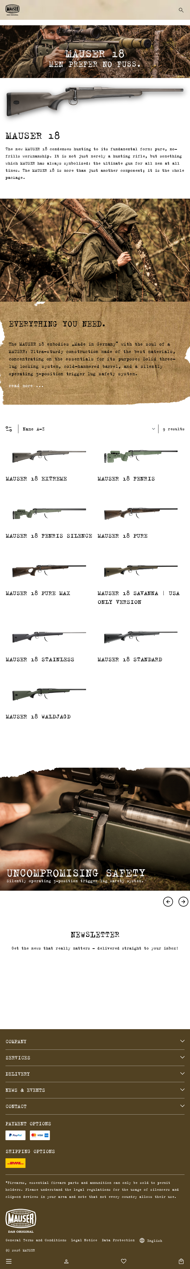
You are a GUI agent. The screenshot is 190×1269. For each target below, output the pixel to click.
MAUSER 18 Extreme (36, 478)
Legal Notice (84, 1240)
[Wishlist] (123, 1261)
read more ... (26, 385)
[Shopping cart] (181, 1261)
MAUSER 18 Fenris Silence (49, 535)
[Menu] (8, 1261)
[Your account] (66, 1261)
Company (16, 1041)
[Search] (181, 10)
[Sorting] (90, 428)
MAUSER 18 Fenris (126, 478)
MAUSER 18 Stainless (40, 659)
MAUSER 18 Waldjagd (38, 716)
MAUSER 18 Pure (123, 535)
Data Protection (118, 1240)
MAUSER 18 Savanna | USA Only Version (139, 597)
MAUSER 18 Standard (130, 659)
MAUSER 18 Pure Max (38, 592)
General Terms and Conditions (36, 1240)
